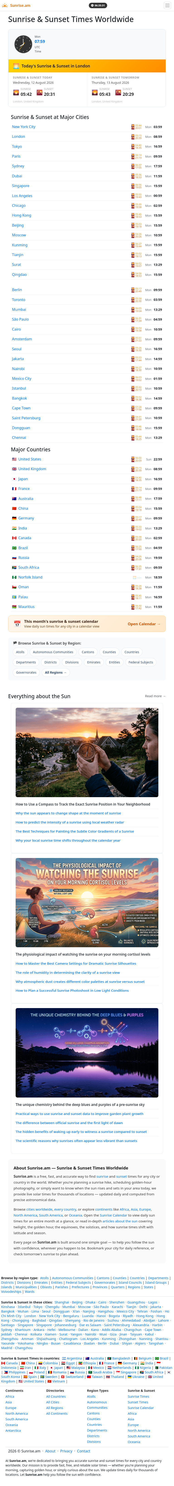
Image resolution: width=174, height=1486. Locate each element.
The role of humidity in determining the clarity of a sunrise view (68, 972)
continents (103, 1209)
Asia (134, 1209)
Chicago (19, 205)
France (21, 488)
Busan (55, 1343)
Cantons (88, 652)
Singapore (20, 185)
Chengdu (52, 1307)
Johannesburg (65, 1325)
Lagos (152, 1302)
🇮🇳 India (146, 1363)
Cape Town (21, 407)
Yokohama (25, 1343)
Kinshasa (8, 1307)
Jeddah (6, 1334)
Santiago (7, 1325)
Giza (113, 1334)
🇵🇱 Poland (37, 1372)
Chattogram (68, 1339)
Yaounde (7, 1343)
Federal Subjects (141, 662)
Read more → (155, 696)
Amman (28, 1339)
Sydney (18, 165)
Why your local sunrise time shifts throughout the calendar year (68, 840)
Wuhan (23, 1311)
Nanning (145, 1339)
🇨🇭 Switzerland (72, 1377)
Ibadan (89, 1343)
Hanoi (101, 1316)
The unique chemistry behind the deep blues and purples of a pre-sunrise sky (80, 1104)
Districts (50, 662)
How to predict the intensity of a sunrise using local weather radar (70, 822)
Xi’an (76, 1311)
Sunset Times (138, 1402)
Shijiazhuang (46, 1339)
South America (51, 1215)
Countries (132, 652)
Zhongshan (127, 1339)
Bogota (114, 1316)
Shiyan (127, 1343)
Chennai (19, 437)
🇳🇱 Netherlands (119, 1367)
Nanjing (89, 1311)
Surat (16, 264)
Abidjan (149, 1320)
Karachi (117, 1307)
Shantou (161, 1339)
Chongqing (20, 1320)
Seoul (17, 348)
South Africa (25, 567)
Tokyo (17, 146)
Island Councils (130, 1282)
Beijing (18, 225)
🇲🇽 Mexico (96, 1367)
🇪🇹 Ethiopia (87, 1363)
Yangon (76, 1334)
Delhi (143, 1307)
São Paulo (20, 319)
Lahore (163, 1320)
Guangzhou (136, 1302)
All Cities (52, 1402)
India (19, 528)
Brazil (20, 547)
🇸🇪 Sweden (48, 1377)
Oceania (75, 1215)
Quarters (117, 1287)
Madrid (6, 1348)
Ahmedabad (131, 1320)
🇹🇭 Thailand (115, 1377)
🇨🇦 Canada (9, 1363)
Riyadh (128, 1316)
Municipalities (26, 1287)
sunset (121, 1176)
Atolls (20, 652)
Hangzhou (106, 1311)
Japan (20, 478)
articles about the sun (120, 1221)
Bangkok (19, 398)
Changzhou (24, 1348)
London (18, 136)
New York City (23, 126)
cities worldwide (39, 1209)
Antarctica (13, 1430)
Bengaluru (71, 1316)
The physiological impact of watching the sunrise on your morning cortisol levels (83, 954)
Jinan (123, 1334)
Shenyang (72, 1320)
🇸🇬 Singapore (126, 1372)
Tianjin (17, 254)
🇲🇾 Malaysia (75, 1367)
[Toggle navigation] (167, 5)
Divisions (72, 662)
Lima (35, 1311)
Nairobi (18, 368)
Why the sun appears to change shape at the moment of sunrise (68, 813)
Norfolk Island (27, 577)
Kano (95, 1330)
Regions (134, 1287)
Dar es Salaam (90, 1325)
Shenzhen (116, 1302)
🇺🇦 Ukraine (136, 1377)
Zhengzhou (9, 1339)
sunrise (102, 1176)
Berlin (17, 289)
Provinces (100, 1287)
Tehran (142, 1311)
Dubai (17, 175)
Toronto (18, 299)
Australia (22, 498)
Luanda (88, 1316)
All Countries (56, 1396)
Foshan (156, 1311)
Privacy (66, 1451)
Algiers (140, 1343)
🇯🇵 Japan (56, 1367)
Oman (20, 586)
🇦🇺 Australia (94, 1358)
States (148, 1287)
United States (26, 459)
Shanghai (62, 1302)
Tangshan (156, 1343)
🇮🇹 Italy (40, 1367)
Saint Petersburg (26, 417)
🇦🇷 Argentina (72, 1358)
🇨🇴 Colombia (48, 1363)
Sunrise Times (138, 1396)
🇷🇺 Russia (77, 1372)
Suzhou (113, 1320)
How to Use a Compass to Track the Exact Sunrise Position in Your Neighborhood (83, 804)
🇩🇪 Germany (127, 1363)
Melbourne (66, 1330)
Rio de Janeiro (93, 1320)
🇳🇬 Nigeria (143, 1367)
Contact (83, 1451)
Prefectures (80, 1287)
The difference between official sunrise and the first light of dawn (69, 1122)
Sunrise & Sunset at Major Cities (50, 117)
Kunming (20, 244)
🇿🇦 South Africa (151, 1372)
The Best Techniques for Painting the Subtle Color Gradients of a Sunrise (75, 831)
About (50, 1451)
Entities (114, 662)
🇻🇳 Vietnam (56, 1381)
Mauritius (23, 606)
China (20, 508)
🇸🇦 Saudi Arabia (100, 1372)
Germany (23, 518)
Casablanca (72, 1343)
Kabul (149, 1334)
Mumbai (19, 309)
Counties (109, 652)
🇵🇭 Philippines (15, 1372)
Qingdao (19, 274)
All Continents (57, 1413)
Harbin (157, 1325)
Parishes (61, 1287)
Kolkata (36, 1334)
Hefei (51, 1330)
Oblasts (46, 1287)
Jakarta (18, 358)
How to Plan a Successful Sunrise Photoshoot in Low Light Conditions (72, 990)
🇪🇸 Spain (30, 1377)
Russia (20, 557)
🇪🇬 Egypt (68, 1363)
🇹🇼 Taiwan (95, 1377)
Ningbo (42, 1343)
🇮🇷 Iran (25, 1367)
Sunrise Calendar (113, 1215)
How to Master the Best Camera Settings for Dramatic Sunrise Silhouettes (76, 963)
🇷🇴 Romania (57, 1372)
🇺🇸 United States (31, 1381)
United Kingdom (29, 468)
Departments (26, 662)
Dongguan (21, 427)
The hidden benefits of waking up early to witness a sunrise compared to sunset (81, 1131)
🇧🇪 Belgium (142, 1358)
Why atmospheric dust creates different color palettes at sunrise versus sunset (80, 981)
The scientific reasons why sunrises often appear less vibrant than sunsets (76, 1140)
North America (25, 1215)
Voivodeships (11, 1291)
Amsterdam (22, 338)
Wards (29, 1291)
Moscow (19, 234)
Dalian (83, 1330)
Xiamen (50, 1334)
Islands (6, 1287)
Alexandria (141, 1325)
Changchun (132, 1330)
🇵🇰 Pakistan (163, 1367)
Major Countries (30, 449)
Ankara (39, 1330)
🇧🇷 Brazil (161, 1358)
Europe (145, 1209)
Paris (16, 156)
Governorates (26, 672)
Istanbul (19, 388)
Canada (21, 537)
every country (65, 1209)
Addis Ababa (111, 1330)
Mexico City (21, 378)
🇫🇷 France (106, 1363)
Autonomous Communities (53, 652)
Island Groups (156, 1282)
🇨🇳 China (28, 1363)
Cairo (16, 329)
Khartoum (23, 1330)
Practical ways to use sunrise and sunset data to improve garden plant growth (79, 1113)
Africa (124, 1209)
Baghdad (39, 1320)
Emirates (93, 662)
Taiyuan (136, 1334)
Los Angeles (22, 195)
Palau (20, 596)
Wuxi (103, 1334)
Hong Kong (21, 215)
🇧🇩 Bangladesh (118, 1358)
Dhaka (90, 1302)
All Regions (54, 1408)
